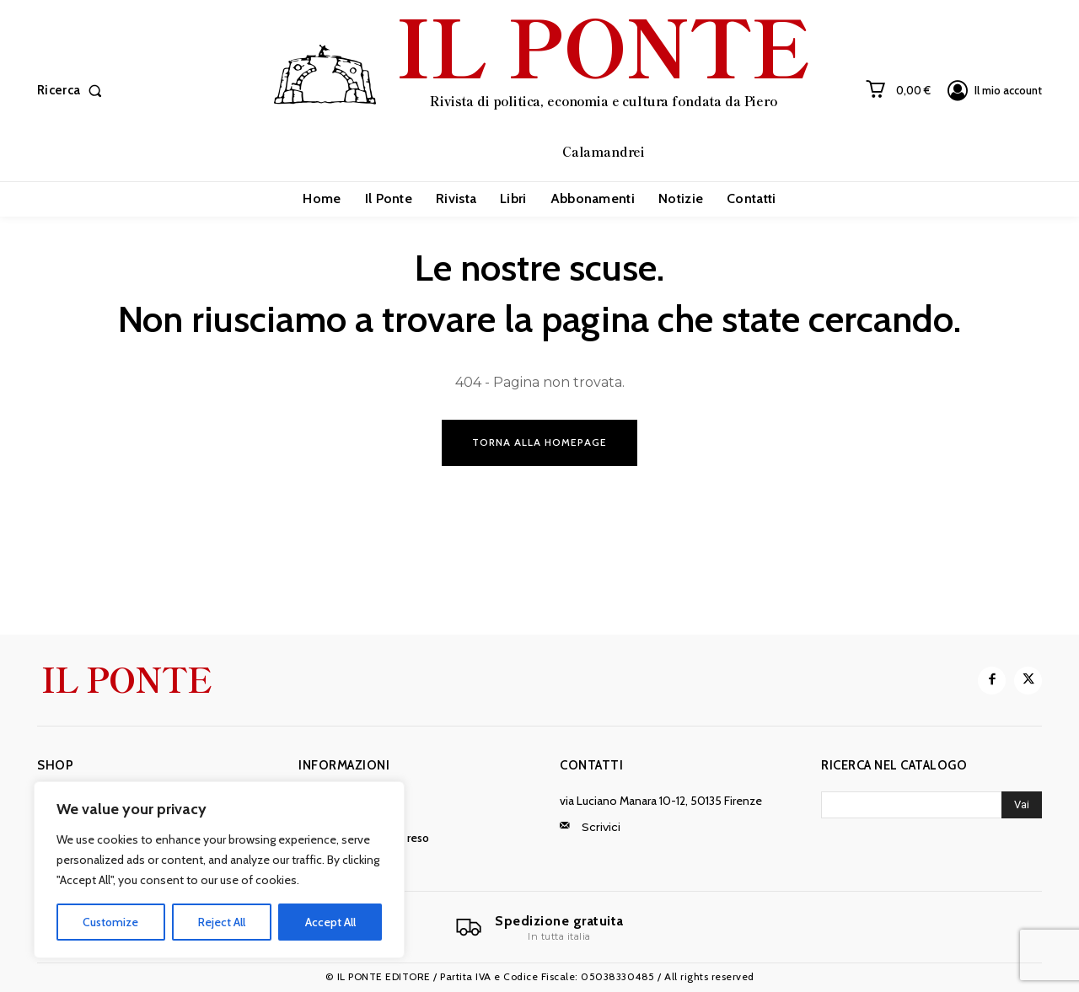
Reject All (221, 922)
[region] (219, 869)
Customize (110, 922)
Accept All (330, 922)
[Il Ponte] (539, 928)
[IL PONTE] (542, 88)
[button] (73, 91)
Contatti (591, 765)
